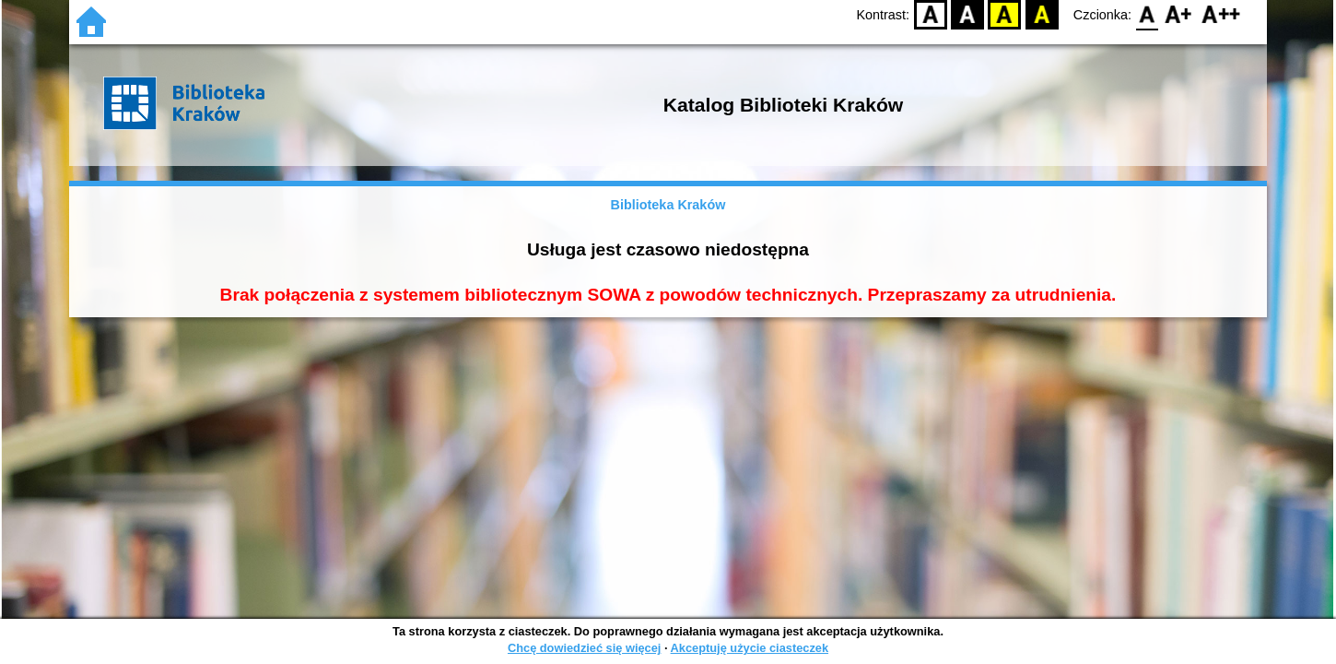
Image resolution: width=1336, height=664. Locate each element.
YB (1004, 14)
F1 (1179, 14)
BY (1041, 14)
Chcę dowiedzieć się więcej (584, 648)
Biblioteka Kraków (668, 204)
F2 (1221, 14)
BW (967, 14)
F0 (1146, 14)
